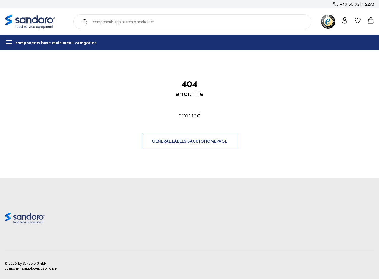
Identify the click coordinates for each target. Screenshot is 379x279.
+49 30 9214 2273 (357, 4)
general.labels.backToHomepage (189, 141)
